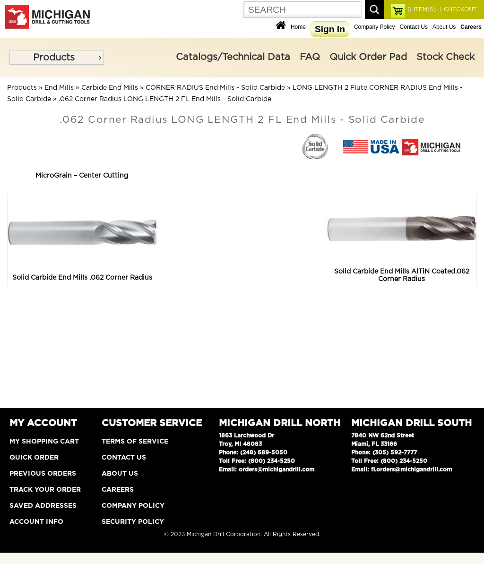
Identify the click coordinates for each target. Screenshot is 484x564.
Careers (118, 490)
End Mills (59, 88)
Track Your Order (45, 490)
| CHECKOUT (457, 9)
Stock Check (445, 57)
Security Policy (133, 522)
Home (298, 27)
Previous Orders (42, 473)
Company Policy (374, 27)
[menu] (56, 58)
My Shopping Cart (44, 441)
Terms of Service (135, 441)
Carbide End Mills (109, 88)
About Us (444, 27)
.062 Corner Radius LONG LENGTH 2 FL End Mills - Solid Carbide (165, 99)
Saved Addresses (43, 506)
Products (54, 57)
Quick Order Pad (368, 57)
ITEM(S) (421, 9)
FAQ (310, 57)
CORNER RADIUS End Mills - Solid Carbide (215, 88)
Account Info (36, 522)
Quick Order (34, 457)
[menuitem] (57, 57)
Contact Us (414, 27)
